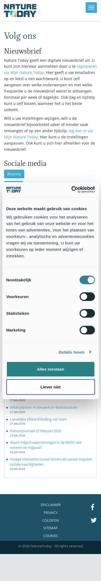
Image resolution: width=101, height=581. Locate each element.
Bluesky (14, 173)
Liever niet (50, 386)
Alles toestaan (50, 369)
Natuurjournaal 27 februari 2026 (35, 430)
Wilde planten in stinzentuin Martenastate (43, 407)
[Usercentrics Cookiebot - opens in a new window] (72, 189)
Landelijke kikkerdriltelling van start (38, 419)
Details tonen (71, 352)
